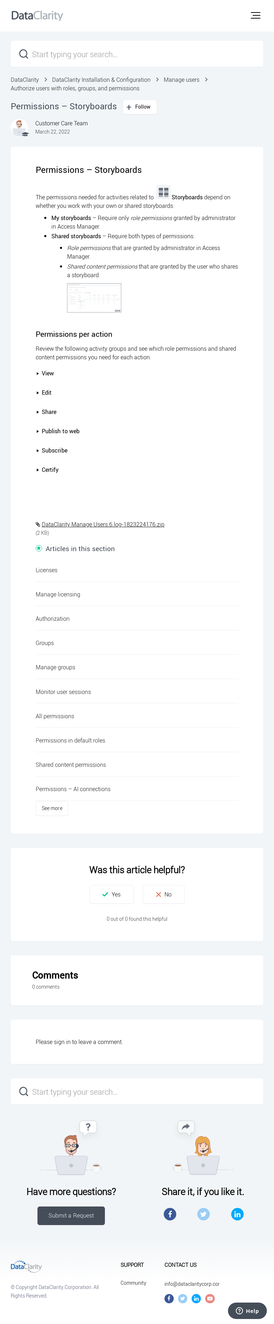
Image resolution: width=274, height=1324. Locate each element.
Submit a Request (71, 1215)
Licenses (46, 570)
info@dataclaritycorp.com (193, 1283)
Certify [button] (47, 470)
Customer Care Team (61, 123)
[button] (255, 15)
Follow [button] (143, 106)
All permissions (55, 716)
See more (52, 808)
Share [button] (46, 412)
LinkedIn (237, 1214)
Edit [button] (44, 392)
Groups (45, 643)
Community (133, 1282)
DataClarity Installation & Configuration (101, 80)
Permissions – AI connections (73, 789)
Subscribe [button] (51, 450)
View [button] (45, 373)
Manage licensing (58, 594)
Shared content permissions (71, 765)
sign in (62, 1042)
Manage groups (55, 667)
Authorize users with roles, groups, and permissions (75, 88)
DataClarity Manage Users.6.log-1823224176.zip (103, 524)
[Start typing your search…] (137, 54)
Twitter (203, 1214)
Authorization (53, 619)
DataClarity (25, 80)
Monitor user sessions (63, 692)
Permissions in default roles (70, 740)
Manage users (181, 80)
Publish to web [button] (58, 431)
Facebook (170, 1214)
